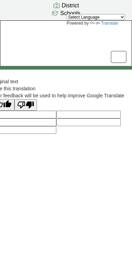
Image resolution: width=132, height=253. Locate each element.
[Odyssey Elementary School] (66, 38)
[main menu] (118, 57)
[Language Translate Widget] (96, 17)
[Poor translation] (25, 105)
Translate (104, 23)
